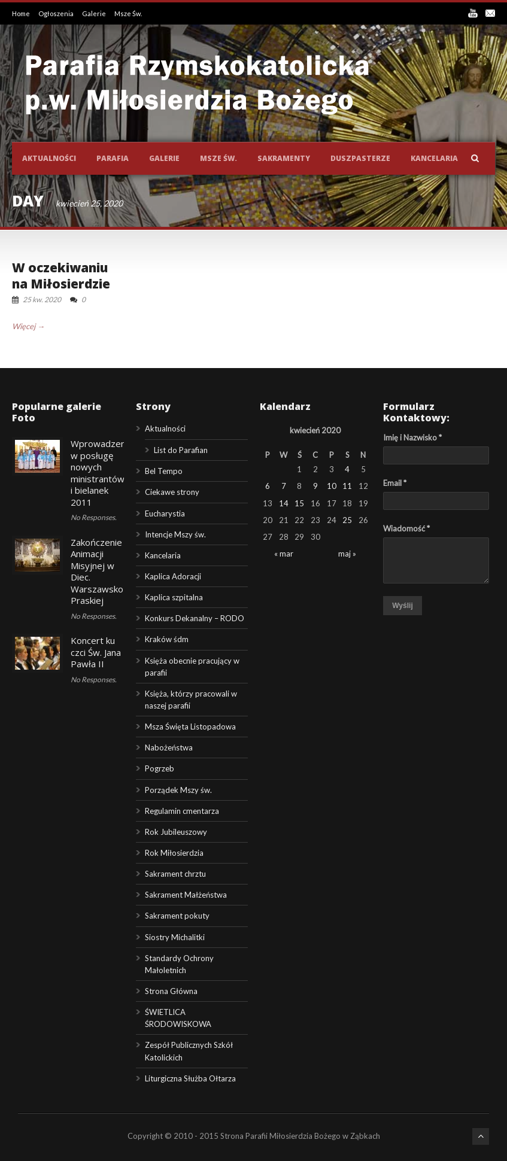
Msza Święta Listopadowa (190, 726)
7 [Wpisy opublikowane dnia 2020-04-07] (283, 486)
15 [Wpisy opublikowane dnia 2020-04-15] (299, 503)
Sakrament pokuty (177, 915)
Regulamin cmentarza (182, 811)
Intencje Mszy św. (175, 534)
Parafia (112, 158)
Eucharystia (165, 513)
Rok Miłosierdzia (174, 853)
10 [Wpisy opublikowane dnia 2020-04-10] (331, 486)
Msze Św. (128, 13)
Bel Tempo (164, 471)
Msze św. (218, 158)
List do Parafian (181, 450)
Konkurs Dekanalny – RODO (194, 618)
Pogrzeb (159, 768)
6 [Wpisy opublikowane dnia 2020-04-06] (267, 486)
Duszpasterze (360, 158)
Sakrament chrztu (175, 874)
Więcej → (28, 326)
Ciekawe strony (172, 492)
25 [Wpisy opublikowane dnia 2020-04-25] (347, 520)
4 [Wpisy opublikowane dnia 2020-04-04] (347, 469)
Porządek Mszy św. (178, 790)
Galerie (94, 13)
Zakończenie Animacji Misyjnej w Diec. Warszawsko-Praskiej (99, 571)
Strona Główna (171, 991)
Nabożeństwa (169, 747)
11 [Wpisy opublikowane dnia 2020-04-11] (347, 486)
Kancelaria (434, 158)
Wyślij (402, 605)
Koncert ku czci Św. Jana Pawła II (96, 652)
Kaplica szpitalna (174, 597)
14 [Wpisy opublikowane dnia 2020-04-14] (284, 503)
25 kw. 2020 (42, 299)
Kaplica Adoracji (173, 576)
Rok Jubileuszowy (176, 832)
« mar (283, 553)
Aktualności (49, 158)
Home (21, 13)
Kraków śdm (167, 639)
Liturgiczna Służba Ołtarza (190, 1078)
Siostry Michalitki (175, 937)
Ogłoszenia (56, 13)
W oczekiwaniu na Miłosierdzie (61, 275)
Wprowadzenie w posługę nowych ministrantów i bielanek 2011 (102, 472)
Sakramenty (283, 158)
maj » (347, 553)
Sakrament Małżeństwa (186, 894)
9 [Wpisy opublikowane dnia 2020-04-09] (315, 486)
